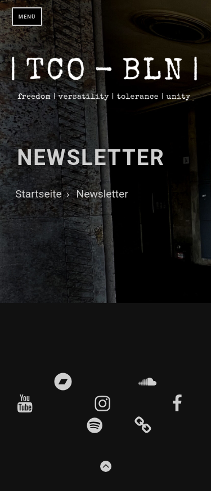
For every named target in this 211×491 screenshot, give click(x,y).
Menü (27, 16)
